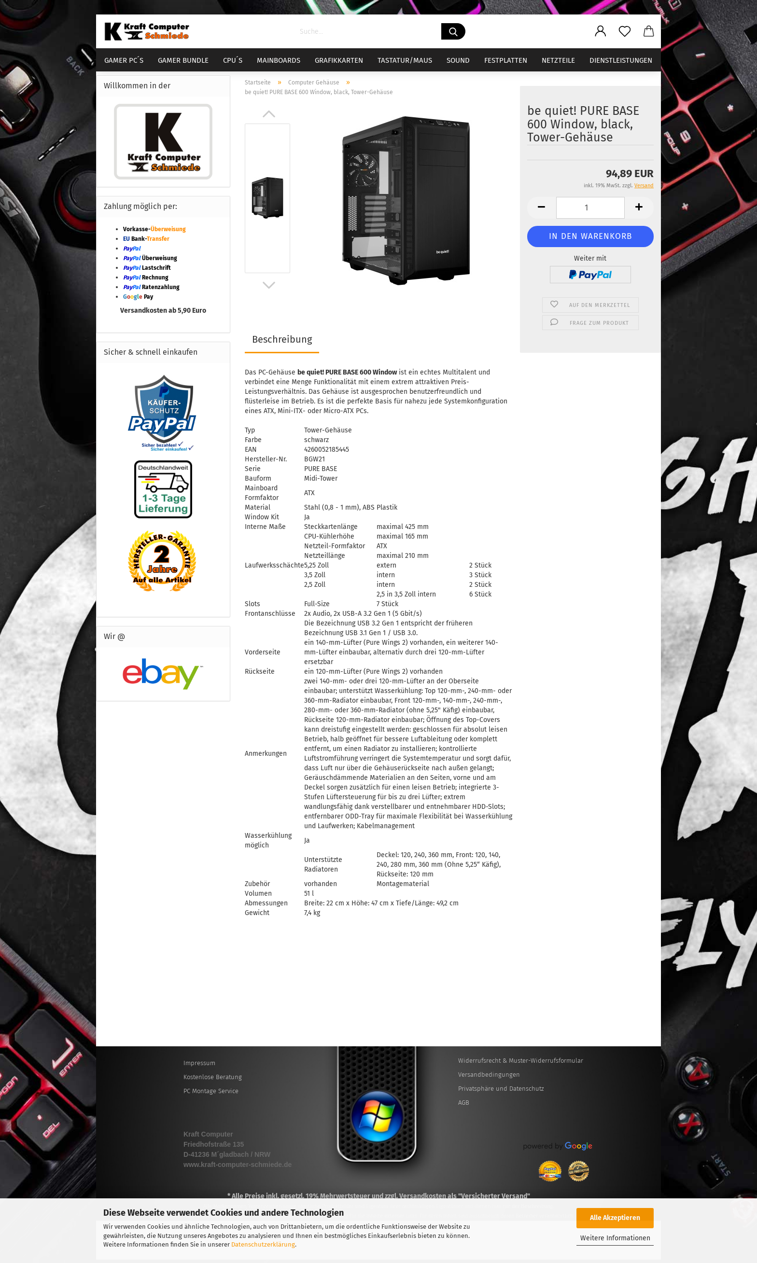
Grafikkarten (339, 60)
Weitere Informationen (615, 1238)
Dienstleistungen (620, 60)
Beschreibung (282, 342)
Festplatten (505, 60)
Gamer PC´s (123, 60)
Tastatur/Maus (405, 60)
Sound (458, 60)
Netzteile (558, 60)
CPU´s (232, 60)
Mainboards (278, 60)
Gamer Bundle (183, 60)
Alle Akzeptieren (615, 1218)
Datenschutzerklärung (263, 1244)
